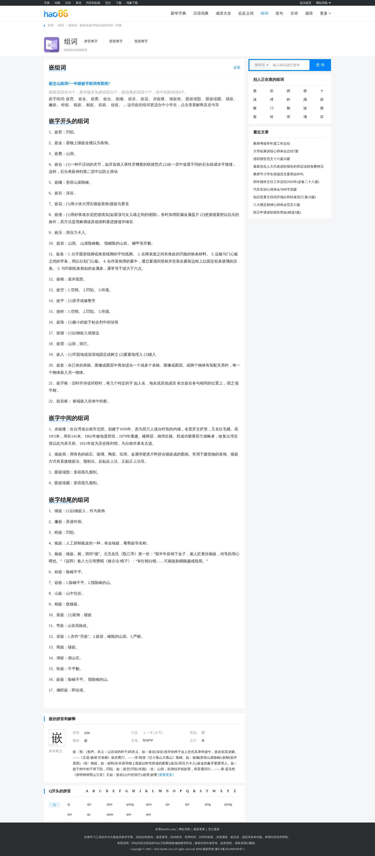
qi (68, 804)
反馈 (236, 67)
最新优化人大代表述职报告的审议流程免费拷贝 (288, 166)
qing (208, 804)
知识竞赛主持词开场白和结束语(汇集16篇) (284, 197)
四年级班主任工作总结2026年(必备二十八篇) (286, 182)
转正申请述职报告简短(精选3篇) (277, 212)
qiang (130, 804)
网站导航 (184, 829)
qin (187, 804)
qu (88, 814)
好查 (51, 25)
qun (148, 814)
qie (167, 804)
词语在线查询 (144, 837)
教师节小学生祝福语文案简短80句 (278, 174)
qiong (228, 804)
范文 (108, 3)
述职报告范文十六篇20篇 (271, 159)
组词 (264, 13)
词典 (57, 3)
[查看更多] (165, 775)
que (128, 814)
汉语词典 (201, 13)
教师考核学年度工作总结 (271, 143)
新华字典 (178, 13)
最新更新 (199, 829)
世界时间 (190, 837)
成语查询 (161, 837)
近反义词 (246, 13)
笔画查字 (141, 41)
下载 (118, 3)
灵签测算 (222, 837)
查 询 (320, 65)
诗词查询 (176, 837)
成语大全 (223, 13)
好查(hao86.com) (165, 829)
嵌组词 (72, 25)
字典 (47, 3)
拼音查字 (91, 41)
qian (109, 804)
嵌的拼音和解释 (62, 719)
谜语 (309, 13)
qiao (149, 804)
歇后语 (235, 837)
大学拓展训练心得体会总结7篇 (275, 151)
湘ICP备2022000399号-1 (230, 849)
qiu (69, 814)
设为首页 (305, 3)
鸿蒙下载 (132, 3)
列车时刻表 (93, 3)
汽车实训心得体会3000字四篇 (275, 189)
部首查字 (116, 41)
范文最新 (214, 829)
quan (110, 814)
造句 (279, 13)
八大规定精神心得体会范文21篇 (276, 205)
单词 (78, 3)
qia (89, 804)
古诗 (68, 3)
